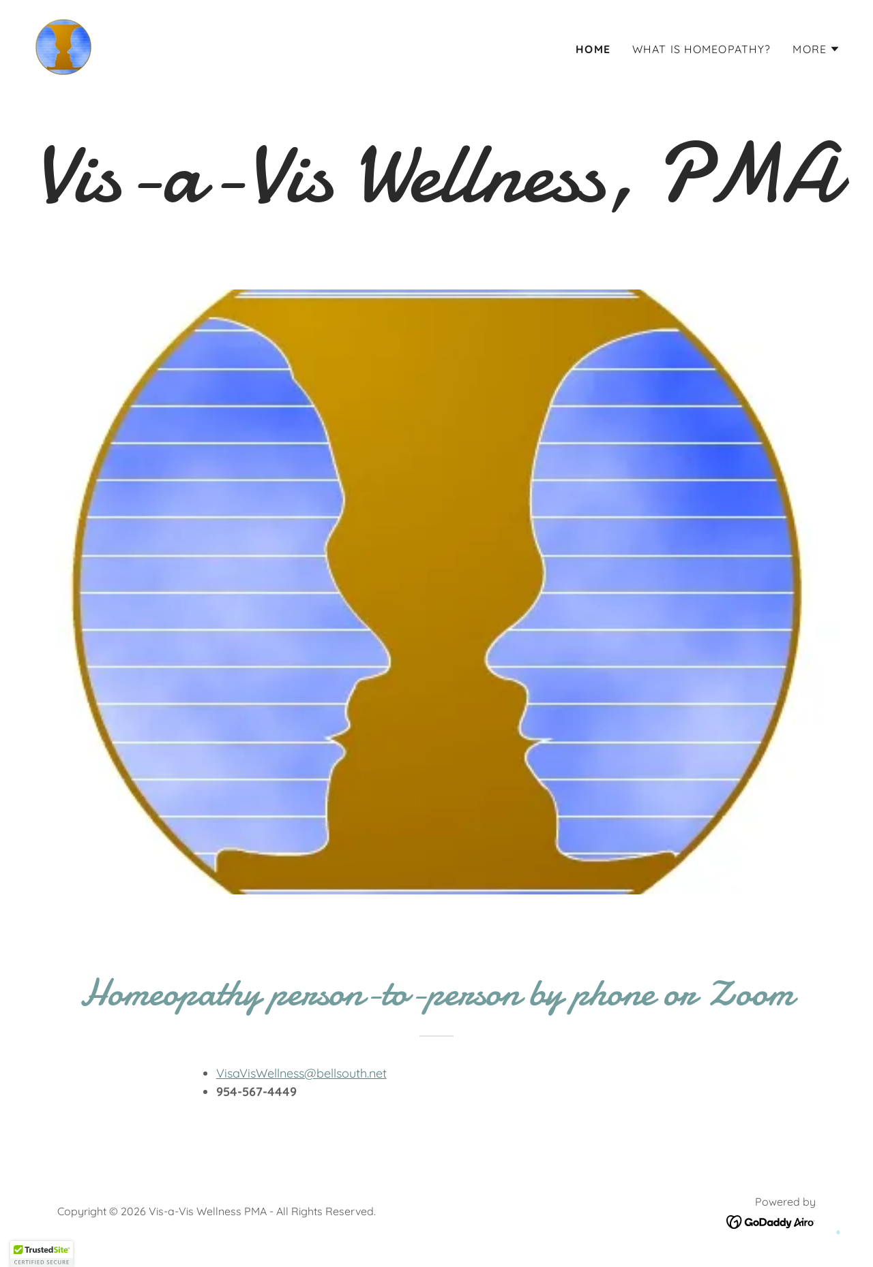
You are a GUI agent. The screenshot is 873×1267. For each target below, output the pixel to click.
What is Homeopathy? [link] (701, 49)
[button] (816, 49)
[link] (63, 46)
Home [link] (593, 49)
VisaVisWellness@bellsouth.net (301, 1073)
